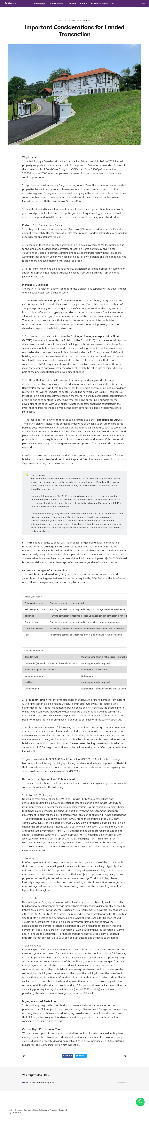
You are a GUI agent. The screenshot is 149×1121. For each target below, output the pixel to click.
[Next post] (125, 1055)
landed (86, 21)
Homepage (40, 3)
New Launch (56, 3)
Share (67, 1056)
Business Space (99, 3)
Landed (72, 3)
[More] (113, 3)
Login (143, 3)
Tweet (81, 1056)
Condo (83, 3)
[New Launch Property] (74, 1082)
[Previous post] (24, 1055)
